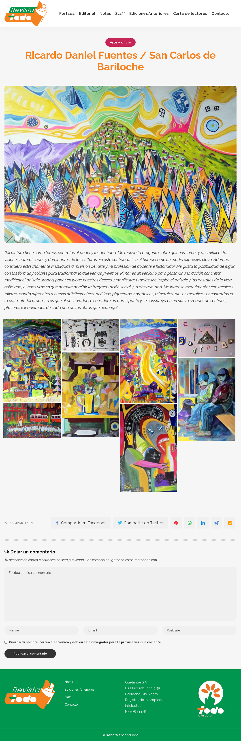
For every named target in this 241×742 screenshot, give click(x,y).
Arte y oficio (120, 42)
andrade (131, 736)
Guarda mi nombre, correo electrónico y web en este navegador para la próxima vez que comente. (85, 642)
